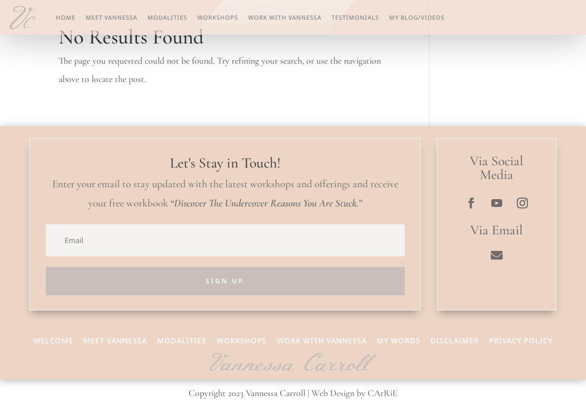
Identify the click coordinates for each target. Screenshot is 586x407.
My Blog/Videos (417, 17)
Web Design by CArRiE (354, 393)
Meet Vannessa (111, 17)
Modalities (167, 17)
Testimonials (355, 17)
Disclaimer (454, 340)
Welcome (53, 340)
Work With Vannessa (284, 17)
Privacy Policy (521, 340)
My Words (398, 340)
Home (66, 17)
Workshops (217, 17)
